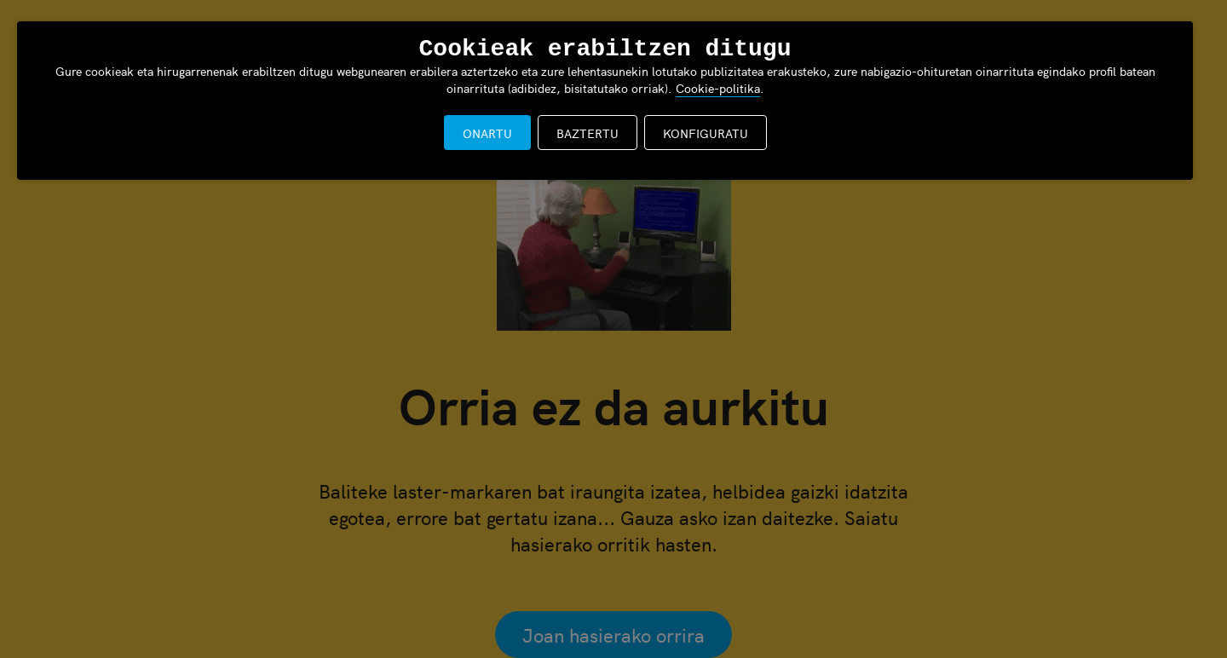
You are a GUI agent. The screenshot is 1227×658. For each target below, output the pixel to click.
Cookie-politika (718, 87)
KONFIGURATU (705, 132)
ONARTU (487, 132)
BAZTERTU (587, 132)
